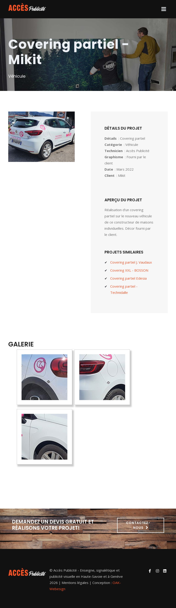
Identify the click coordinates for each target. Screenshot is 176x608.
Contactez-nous (138, 525)
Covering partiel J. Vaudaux (131, 262)
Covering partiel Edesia (128, 278)
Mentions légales (75, 582)
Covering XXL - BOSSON (129, 270)
